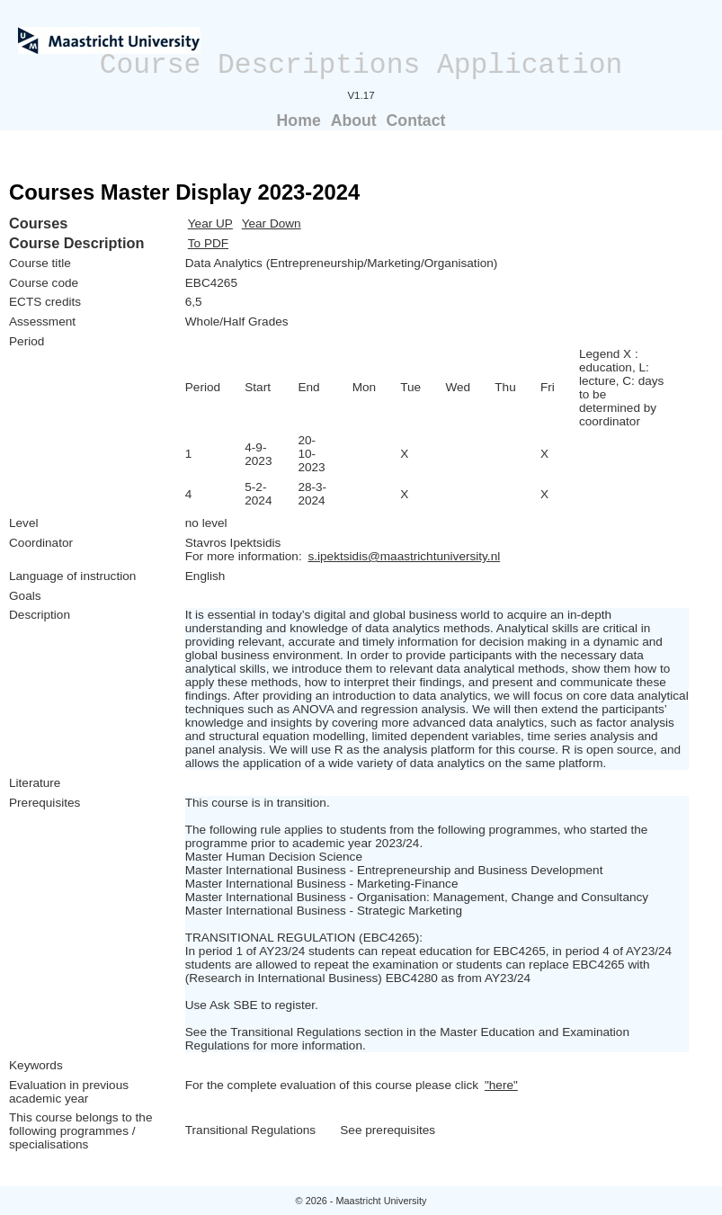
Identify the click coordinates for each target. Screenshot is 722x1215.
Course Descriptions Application (361, 65)
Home (299, 121)
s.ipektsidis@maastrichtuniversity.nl (404, 556)
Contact (416, 121)
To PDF (208, 243)
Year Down (271, 223)
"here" (501, 1085)
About (354, 121)
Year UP (210, 223)
